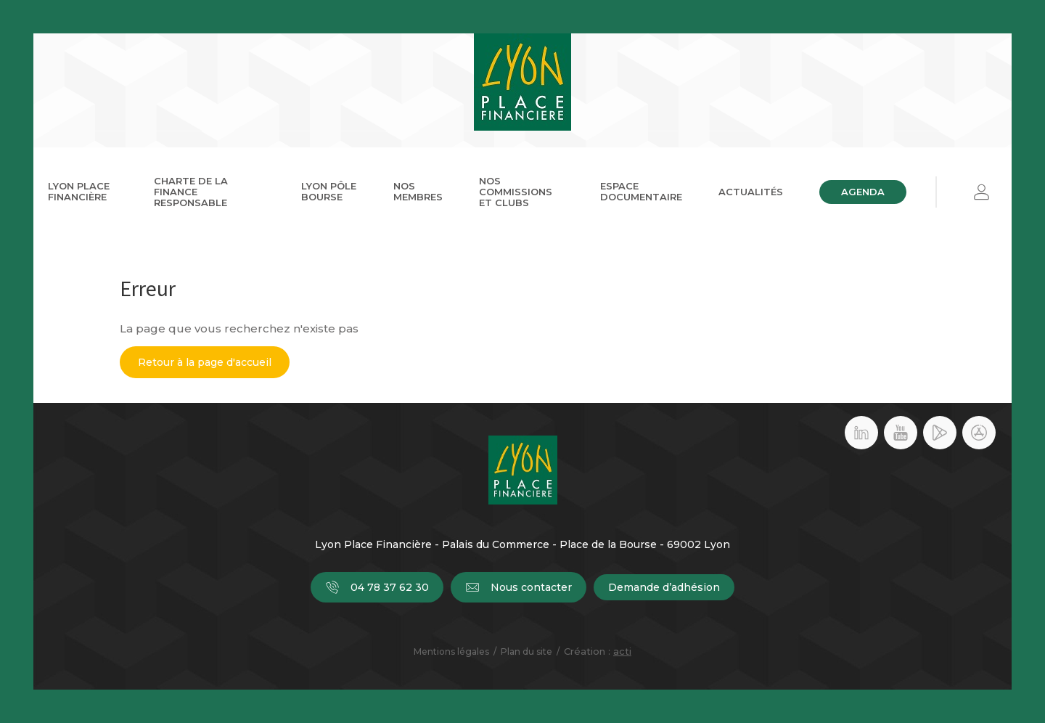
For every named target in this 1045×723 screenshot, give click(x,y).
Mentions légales (451, 651)
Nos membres (418, 191)
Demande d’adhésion (664, 587)
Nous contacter (518, 587)
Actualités (750, 191)
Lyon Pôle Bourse (328, 191)
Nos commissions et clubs (515, 191)
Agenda (863, 191)
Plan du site (526, 651)
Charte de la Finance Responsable (191, 191)
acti (622, 651)
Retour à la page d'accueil (204, 362)
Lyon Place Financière (79, 191)
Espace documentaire (641, 191)
